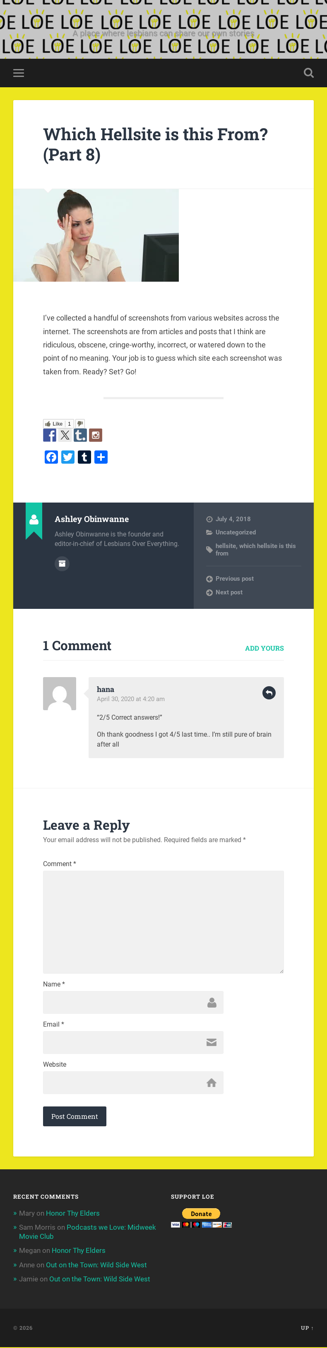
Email (53, 1025)
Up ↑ (307, 1328)
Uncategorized (236, 532)
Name (54, 985)
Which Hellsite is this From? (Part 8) (156, 144)
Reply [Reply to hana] (269, 692)
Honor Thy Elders (73, 1214)
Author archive (62, 563)
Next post (229, 592)
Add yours (264, 648)
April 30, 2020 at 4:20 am (131, 699)
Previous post (235, 579)
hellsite (226, 546)
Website (54, 1065)
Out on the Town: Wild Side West (96, 1266)
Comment (59, 864)
